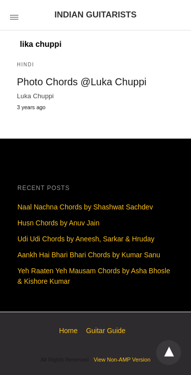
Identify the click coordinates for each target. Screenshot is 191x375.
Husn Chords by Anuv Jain (58, 223)
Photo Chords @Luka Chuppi (81, 81)
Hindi (25, 64)
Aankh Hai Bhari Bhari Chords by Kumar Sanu (88, 255)
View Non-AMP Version (122, 360)
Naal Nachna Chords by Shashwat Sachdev (85, 207)
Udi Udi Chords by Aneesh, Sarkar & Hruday (85, 239)
